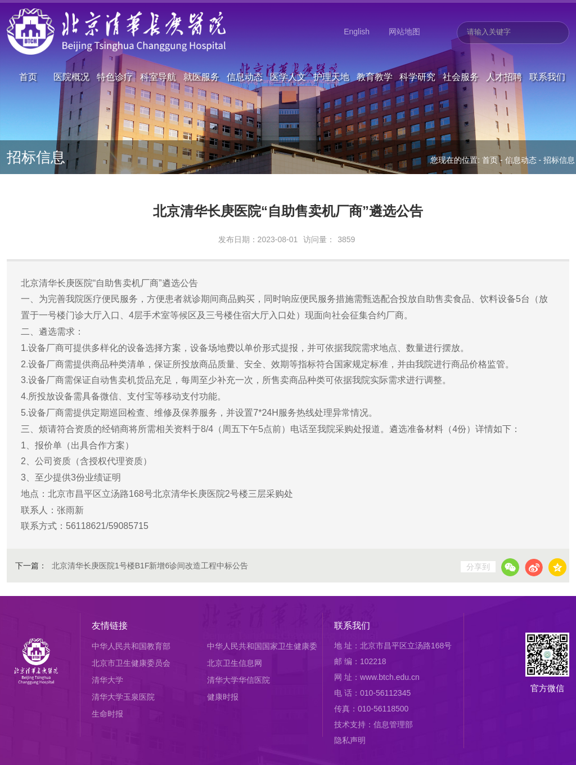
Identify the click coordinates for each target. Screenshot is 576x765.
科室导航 (158, 58)
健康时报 (222, 696)
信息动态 (245, 58)
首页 (28, 58)
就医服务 (201, 58)
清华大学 (107, 679)
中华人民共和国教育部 (131, 646)
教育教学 (375, 58)
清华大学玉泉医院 (123, 696)
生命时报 (107, 713)
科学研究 (417, 58)
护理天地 (331, 58)
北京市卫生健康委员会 (131, 663)
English (357, 31)
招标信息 (559, 159)
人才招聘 (504, 58)
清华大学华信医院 (238, 679)
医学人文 (288, 58)
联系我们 (547, 58)
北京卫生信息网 (234, 663)
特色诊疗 (115, 58)
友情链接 (110, 625)
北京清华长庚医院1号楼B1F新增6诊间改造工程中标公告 (150, 565)
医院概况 (71, 58)
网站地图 (404, 31)
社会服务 (461, 58)
